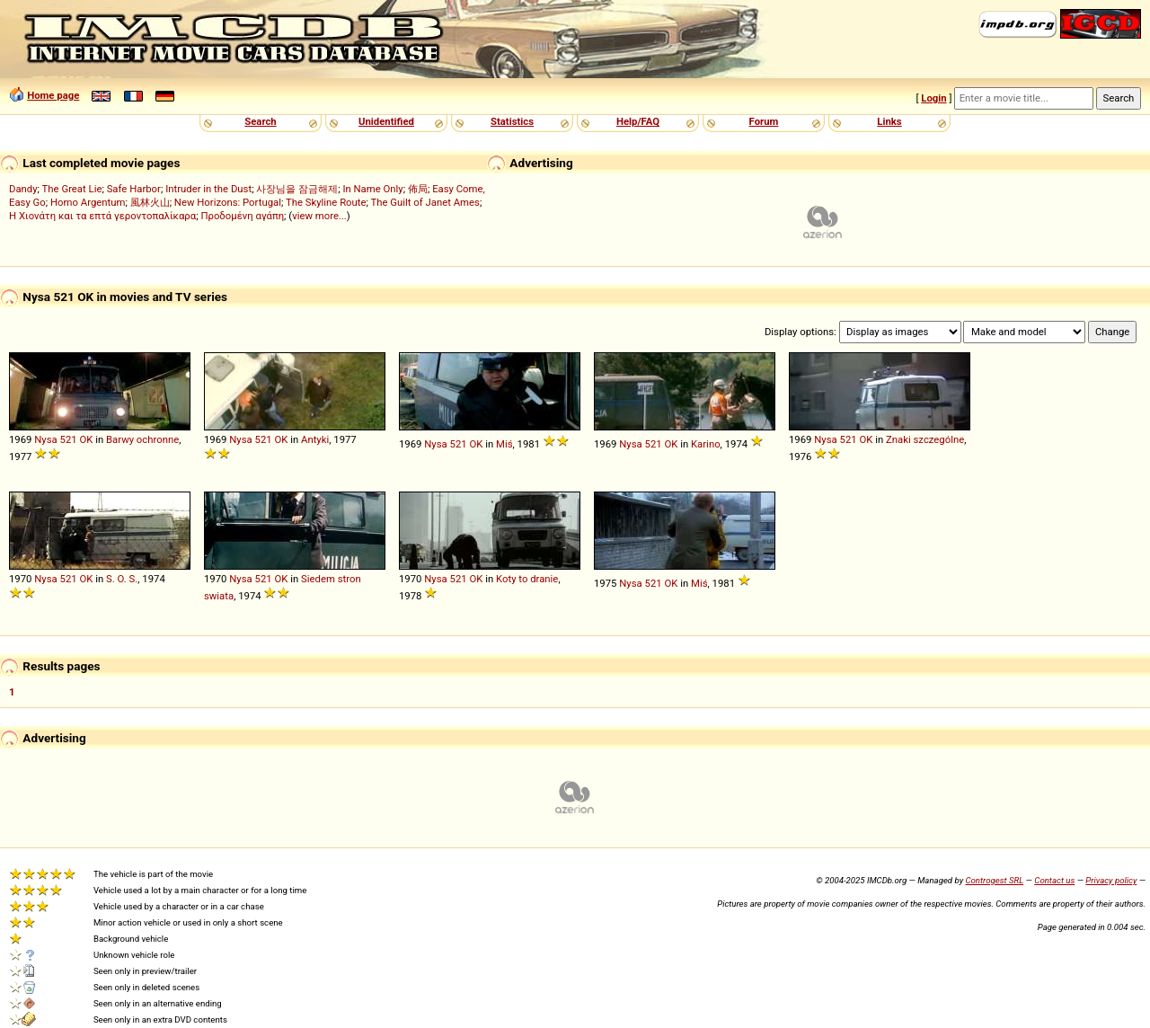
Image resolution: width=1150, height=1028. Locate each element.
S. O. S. (121, 578)
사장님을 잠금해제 (297, 188)
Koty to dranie (527, 578)
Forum (764, 121)
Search (260, 121)
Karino (706, 444)
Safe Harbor (134, 188)
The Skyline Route (326, 202)
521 (68, 439)
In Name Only (372, 188)
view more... (319, 215)
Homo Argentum (87, 202)
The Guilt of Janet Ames (425, 202)
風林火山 (150, 202)
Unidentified (386, 121)
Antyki (315, 439)
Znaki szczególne (925, 439)
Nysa (45, 439)
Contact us (1054, 880)
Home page (53, 95)
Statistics (512, 121)
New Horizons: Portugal (227, 202)
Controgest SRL (994, 880)
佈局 (418, 188)
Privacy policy (1111, 880)
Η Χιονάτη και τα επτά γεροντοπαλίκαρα (102, 215)
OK (86, 439)
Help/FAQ (637, 121)
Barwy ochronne (142, 439)
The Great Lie (72, 188)
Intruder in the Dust (208, 188)
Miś (504, 444)
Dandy (23, 188)
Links (889, 121)
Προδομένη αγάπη (242, 215)
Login (933, 98)
